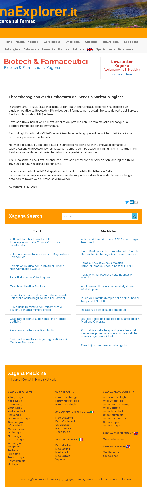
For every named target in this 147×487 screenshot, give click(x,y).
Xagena (34, 41)
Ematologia (15, 407)
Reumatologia (16, 460)
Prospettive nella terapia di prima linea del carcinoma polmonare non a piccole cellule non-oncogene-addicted (109, 333)
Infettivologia (16, 425)
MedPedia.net (111, 452)
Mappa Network (45, 379)
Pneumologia (16, 457)
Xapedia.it (61, 459)
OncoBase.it (62, 432)
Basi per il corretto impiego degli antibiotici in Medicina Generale (39, 341)
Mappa (20, 41)
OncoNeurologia (113, 414)
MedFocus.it (62, 448)
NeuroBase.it (63, 428)
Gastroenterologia (19, 418)
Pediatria (13, 450)
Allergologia (15, 397)
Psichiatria (14, 453)
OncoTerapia (111, 422)
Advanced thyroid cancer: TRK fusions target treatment (110, 241)
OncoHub (92, 41)
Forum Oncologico (66, 404)
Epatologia (14, 414)
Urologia (13, 464)
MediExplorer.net (113, 439)
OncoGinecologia (113, 411)
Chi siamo (14, 379)
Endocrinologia (17, 411)
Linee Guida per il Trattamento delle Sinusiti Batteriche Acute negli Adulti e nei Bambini (38, 297)
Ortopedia (14, 446)
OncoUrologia (111, 425)
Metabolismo (16, 429)
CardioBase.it (63, 424)
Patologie (12, 49)
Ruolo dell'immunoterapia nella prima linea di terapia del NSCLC (110, 299)
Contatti (27, 379)
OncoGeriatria (111, 407)
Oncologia (74, 41)
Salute (78, 49)
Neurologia (112, 41)
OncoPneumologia (114, 418)
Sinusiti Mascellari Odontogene (30, 277)
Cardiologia (53, 41)
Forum (64, 49)
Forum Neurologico (67, 400)
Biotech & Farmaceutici (46, 61)
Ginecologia (15, 422)
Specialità (132, 41)
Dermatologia (16, 404)
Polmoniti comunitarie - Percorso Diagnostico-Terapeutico (39, 256)
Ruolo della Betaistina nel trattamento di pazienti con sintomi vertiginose (36, 308)
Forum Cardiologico (67, 397)
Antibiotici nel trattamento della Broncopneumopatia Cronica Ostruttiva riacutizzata (35, 242)
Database (31, 49)
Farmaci (48, 49)
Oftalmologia (16, 439)
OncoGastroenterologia (117, 404)
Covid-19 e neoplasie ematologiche (104, 345)
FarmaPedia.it (63, 445)
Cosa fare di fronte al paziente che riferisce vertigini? (38, 320)
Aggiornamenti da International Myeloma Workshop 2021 (107, 288)
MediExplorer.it (64, 417)
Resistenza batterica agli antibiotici (32, 330)
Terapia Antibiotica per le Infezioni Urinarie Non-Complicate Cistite (37, 267)
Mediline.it (61, 452)
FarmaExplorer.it (65, 421)
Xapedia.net (110, 455)
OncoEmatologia (113, 400)
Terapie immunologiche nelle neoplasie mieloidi (106, 276)
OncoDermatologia (114, 397)
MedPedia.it (62, 455)
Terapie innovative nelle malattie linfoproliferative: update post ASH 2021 (107, 264)
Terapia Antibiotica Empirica (27, 286)
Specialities (105, 49)
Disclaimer (127, 479)
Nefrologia (14, 432)
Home (8, 41)
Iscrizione (122, 74)
